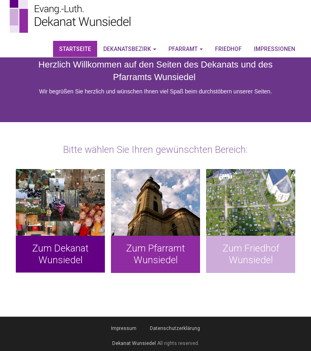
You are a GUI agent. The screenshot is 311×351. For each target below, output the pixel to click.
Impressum (123, 328)
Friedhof (228, 49)
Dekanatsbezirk (129, 49)
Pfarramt (185, 49)
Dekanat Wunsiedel (134, 343)
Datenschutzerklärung (175, 328)
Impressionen (274, 49)
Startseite (75, 49)
